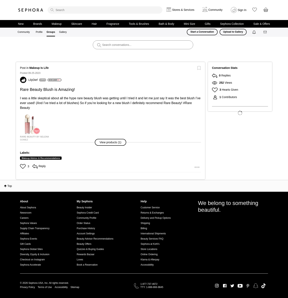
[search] (105, 10)
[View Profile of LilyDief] (37, 80)
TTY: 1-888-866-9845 (151, 287)
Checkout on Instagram (32, 259)
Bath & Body (166, 23)
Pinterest (247, 286)
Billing (144, 228)
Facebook (224, 286)
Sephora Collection (232, 23)
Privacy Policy (27, 287)
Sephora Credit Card (88, 212)
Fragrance (112, 23)
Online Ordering (149, 254)
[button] (110, 142)
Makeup (57, 23)
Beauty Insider (84, 207)
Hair (94, 23)
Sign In (242, 10)
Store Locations (149, 249)
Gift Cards (25, 244)
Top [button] (9, 186)
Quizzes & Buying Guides (90, 249)
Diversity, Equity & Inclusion (34, 254)
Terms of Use (45, 287)
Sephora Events (28, 238)
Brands (37, 23)
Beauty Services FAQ (152, 238)
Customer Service (150, 207)
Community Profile (86, 218)
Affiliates (24, 233)
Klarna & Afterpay (150, 259)
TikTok (263, 286)
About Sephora (28, 207)
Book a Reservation (87, 264)
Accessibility (147, 264)
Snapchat (255, 286)
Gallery (63, 32)
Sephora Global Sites (31, 249)
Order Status (83, 223)
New (21, 23)
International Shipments (153, 233)
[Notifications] (254, 32)
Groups (51, 32)
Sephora (31, 10)
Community (24, 32)
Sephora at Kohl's (150, 244)
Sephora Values (28, 223)
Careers (24, 218)
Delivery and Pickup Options (156, 218)
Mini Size (189, 23)
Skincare (76, 23)
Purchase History (86, 228)
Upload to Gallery (233, 31)
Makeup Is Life (39, 67)
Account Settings (86, 233)
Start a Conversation (202, 31)
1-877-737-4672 (148, 284)
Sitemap (74, 287)
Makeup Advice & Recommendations (41, 158)
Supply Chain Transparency (34, 228)
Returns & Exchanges (152, 212)
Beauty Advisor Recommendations (95, 238)
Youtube (240, 286)
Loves (80, 259)
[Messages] (265, 32)
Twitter (232, 286)
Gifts (208, 23)
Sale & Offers (261, 23)
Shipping (145, 223)
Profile (39, 32)
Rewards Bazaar (86, 254)
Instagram (216, 286)
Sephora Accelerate (30, 264)
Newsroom (25, 212)
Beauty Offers (84, 244)
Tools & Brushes (139, 23)
